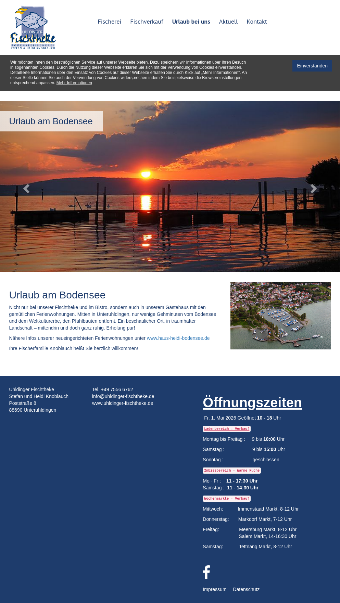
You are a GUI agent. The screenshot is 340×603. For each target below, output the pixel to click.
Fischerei (109, 21)
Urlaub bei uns (191, 21)
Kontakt (257, 21)
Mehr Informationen (74, 82)
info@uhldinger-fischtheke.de (123, 396)
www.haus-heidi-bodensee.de (178, 338)
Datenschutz (246, 589)
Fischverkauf (146, 21)
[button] (25, 186)
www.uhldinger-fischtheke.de (122, 403)
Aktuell (228, 21)
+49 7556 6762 (117, 389)
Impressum (214, 589)
